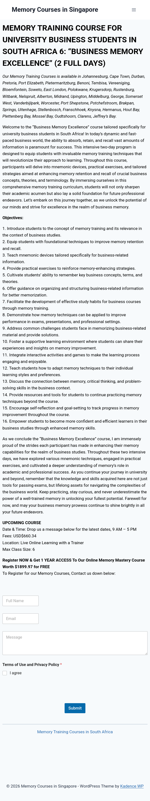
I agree (16, 673)
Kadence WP (132, 786)
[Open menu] (133, 9)
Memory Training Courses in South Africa (75, 731)
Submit (74, 708)
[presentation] (39, 700)
